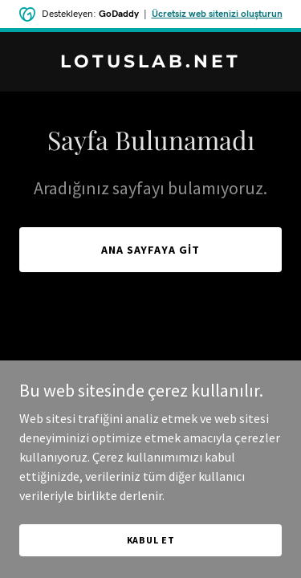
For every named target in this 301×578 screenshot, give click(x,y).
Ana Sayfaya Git (151, 249)
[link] (150, 63)
